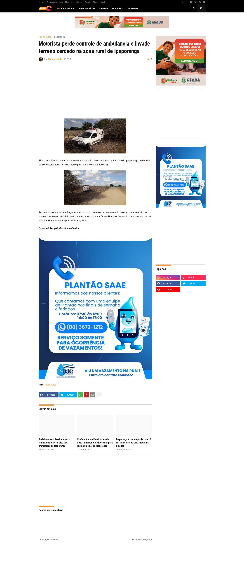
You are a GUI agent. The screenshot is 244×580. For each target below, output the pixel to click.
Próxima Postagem (141, 539)
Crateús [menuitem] (103, 8)
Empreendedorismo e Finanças (60, 2)
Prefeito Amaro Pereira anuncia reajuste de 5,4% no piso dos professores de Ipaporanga (54, 442)
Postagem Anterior (49, 539)
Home (41, 2)
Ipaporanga (59, 37)
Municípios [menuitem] (117, 8)
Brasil (103, 2)
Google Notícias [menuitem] (87, 8)
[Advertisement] (92, 89)
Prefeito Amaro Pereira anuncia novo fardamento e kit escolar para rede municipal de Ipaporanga (95, 442)
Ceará (87, 2)
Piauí (95, 2)
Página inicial (45, 37)
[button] (194, 8)
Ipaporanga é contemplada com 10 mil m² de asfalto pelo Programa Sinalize (133, 442)
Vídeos (79, 2)
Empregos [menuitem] (133, 8)
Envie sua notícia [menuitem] (65, 8)
